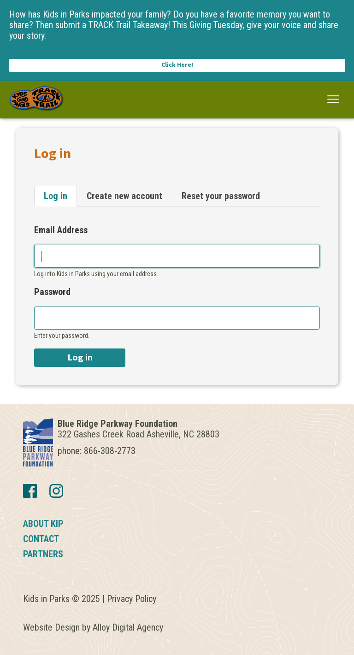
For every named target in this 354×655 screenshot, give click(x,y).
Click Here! (177, 65)
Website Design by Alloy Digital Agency (93, 627)
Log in (55, 195)
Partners (43, 554)
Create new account (124, 195)
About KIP (43, 523)
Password (52, 292)
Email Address (61, 230)
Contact (41, 538)
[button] (333, 99)
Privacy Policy (131, 598)
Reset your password (221, 195)
